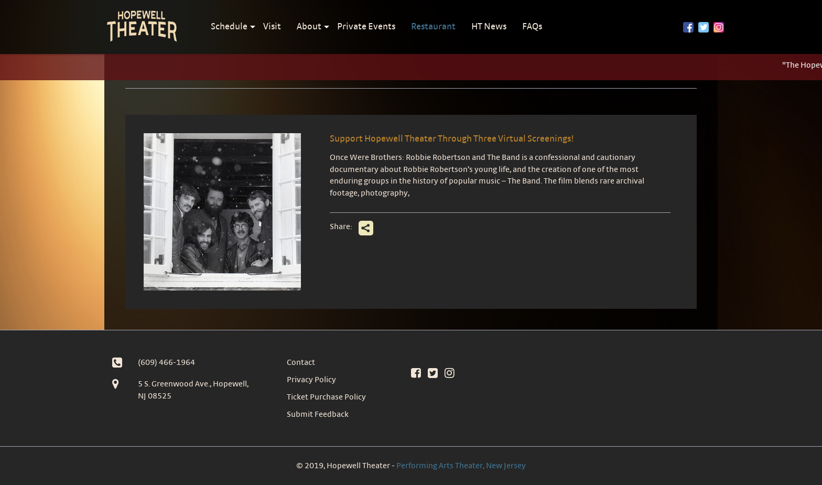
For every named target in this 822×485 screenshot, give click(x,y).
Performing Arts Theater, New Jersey (461, 465)
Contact (301, 362)
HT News (488, 25)
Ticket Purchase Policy (326, 397)
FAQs (532, 25)
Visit (272, 25)
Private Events (366, 25)
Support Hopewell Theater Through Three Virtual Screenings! (452, 138)
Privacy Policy (311, 379)
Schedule (229, 25)
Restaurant (433, 25)
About (309, 25)
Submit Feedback (318, 414)
